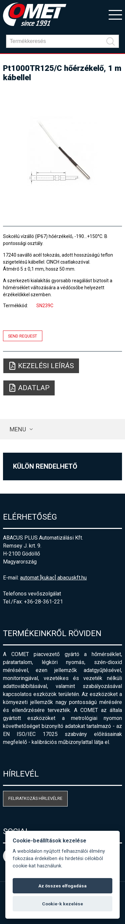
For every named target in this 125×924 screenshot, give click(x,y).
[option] (62, 151)
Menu (18, 429)
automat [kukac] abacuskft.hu (53, 578)
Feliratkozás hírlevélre (35, 798)
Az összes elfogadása (62, 885)
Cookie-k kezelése (62, 903)
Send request (22, 335)
